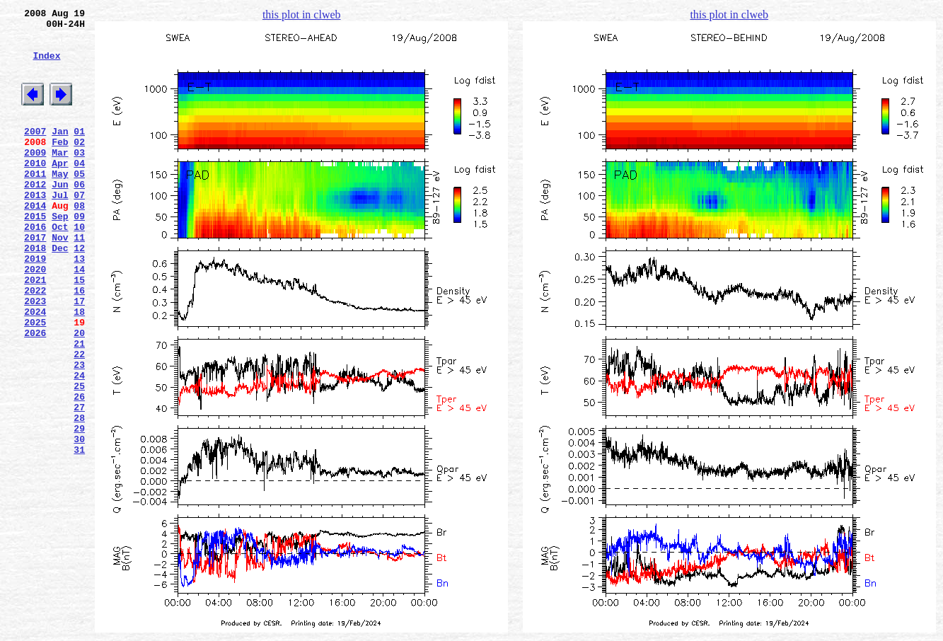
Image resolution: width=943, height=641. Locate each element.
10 (79, 266)
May (60, 203)
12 (79, 292)
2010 (35, 190)
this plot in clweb (301, 14)
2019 (35, 305)
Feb (60, 164)
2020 (35, 317)
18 (79, 368)
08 (79, 241)
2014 (35, 241)
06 (79, 215)
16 (79, 343)
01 (79, 152)
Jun (60, 215)
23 (79, 432)
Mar (60, 177)
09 (79, 254)
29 (79, 508)
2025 (35, 381)
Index (46, 65)
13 (79, 305)
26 (79, 470)
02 (79, 164)
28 (79, 496)
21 (79, 406)
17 (79, 356)
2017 (35, 279)
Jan (60, 152)
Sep (60, 254)
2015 (35, 254)
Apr (60, 190)
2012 (35, 215)
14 (79, 317)
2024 (35, 368)
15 (79, 330)
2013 (35, 228)
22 (79, 419)
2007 (35, 152)
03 (79, 177)
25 (79, 457)
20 (79, 394)
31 (79, 534)
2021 (35, 330)
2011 (35, 203)
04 (79, 190)
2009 (35, 177)
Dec (60, 292)
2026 (35, 394)
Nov (60, 279)
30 (79, 521)
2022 (35, 343)
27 (79, 483)
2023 (35, 356)
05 (79, 203)
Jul (60, 228)
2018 (35, 292)
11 (79, 279)
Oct (60, 266)
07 (79, 228)
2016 (35, 266)
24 (79, 445)
